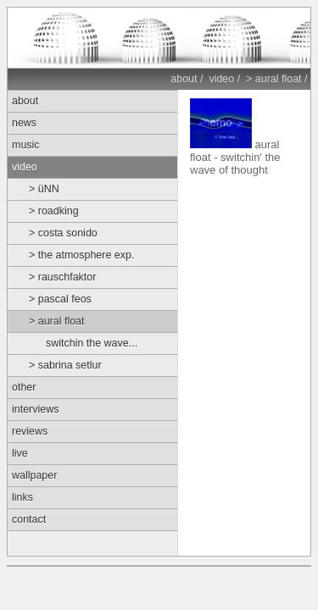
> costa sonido (63, 233)
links (22, 497)
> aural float (274, 79)
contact (29, 519)
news (24, 123)
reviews (29, 431)
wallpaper (34, 475)
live (20, 453)
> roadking (54, 211)
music (26, 145)
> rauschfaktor (62, 277)
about (183, 79)
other (24, 387)
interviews (35, 409)
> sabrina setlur (65, 365)
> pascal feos (60, 299)
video (221, 79)
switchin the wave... (91, 343)
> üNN (44, 189)
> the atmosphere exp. (81, 255)
